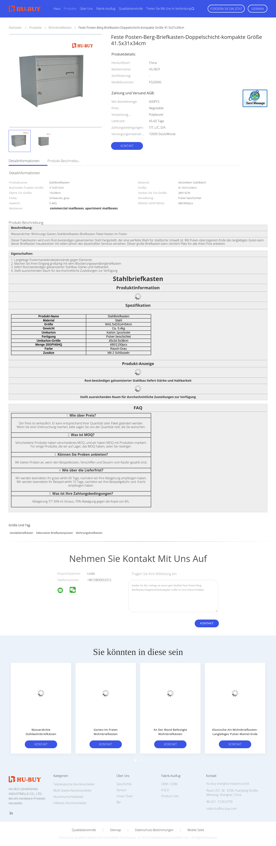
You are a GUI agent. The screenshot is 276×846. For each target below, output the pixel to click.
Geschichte (124, 784)
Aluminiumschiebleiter (68, 797)
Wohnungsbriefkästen (89, 533)
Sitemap (115, 830)
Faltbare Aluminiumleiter (70, 803)
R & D (165, 790)
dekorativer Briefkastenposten (54, 533)
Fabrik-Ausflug (105, 8)
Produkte (70, 8)
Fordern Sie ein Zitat (226, 9)
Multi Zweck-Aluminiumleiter (72, 790)
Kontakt (127, 146)
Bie (118, 802)
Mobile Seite (195, 830)
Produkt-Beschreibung (64, 160)
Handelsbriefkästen (21, 533)
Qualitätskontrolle (131, 8)
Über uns (86, 8)
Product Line (170, 796)
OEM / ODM (169, 784)
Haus (56, 8)
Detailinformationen (24, 160)
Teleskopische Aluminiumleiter (74, 784)
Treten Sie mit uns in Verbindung (168, 8)
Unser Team (124, 796)
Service (121, 790)
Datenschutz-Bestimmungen (154, 830)
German (257, 9)
